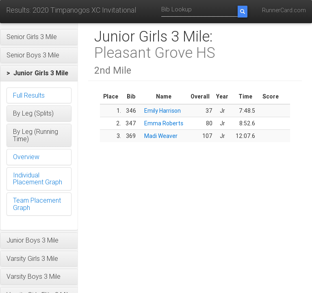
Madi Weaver (161, 136)
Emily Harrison (162, 110)
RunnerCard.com (284, 10)
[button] (39, 37)
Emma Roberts (163, 123)
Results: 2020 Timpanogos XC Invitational (71, 10)
